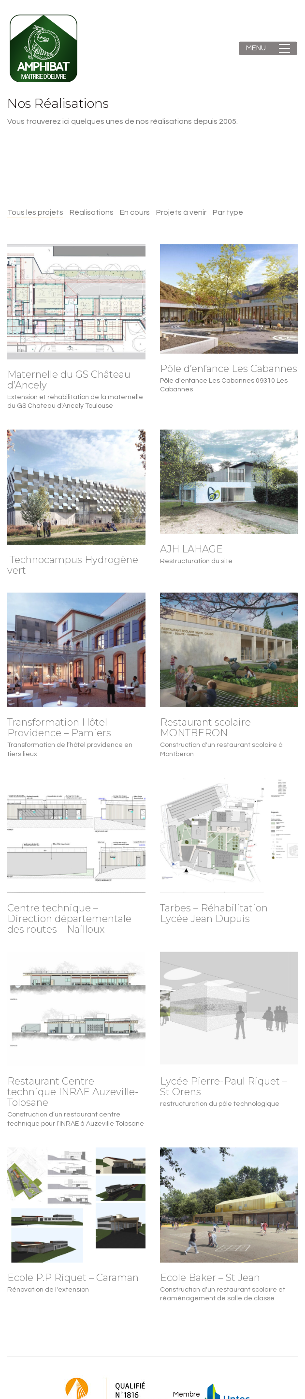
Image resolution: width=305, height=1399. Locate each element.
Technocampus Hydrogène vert (72, 565)
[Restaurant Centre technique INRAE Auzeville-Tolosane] (76, 1009)
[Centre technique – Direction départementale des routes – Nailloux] (76, 835)
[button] (268, 48)
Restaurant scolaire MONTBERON (205, 727)
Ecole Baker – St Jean (210, 1277)
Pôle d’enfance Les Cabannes (228, 368)
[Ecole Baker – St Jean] (229, 1205)
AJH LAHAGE (191, 549)
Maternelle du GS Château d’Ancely (69, 379)
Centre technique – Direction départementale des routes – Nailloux (69, 919)
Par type (228, 212)
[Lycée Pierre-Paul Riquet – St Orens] (229, 1009)
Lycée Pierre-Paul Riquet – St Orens (223, 1086)
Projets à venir (181, 212)
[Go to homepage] (43, 48)
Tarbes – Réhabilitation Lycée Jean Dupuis (214, 913)
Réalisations (92, 212)
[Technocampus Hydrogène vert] (76, 487)
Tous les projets (35, 212)
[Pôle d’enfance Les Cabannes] (229, 299)
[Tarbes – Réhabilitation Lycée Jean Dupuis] (229, 835)
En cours (135, 212)
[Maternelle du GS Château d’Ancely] (76, 301)
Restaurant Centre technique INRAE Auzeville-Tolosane (73, 1092)
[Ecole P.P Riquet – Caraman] (76, 1205)
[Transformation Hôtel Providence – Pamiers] (76, 650)
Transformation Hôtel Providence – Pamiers (59, 727)
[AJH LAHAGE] (229, 482)
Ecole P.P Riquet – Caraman (73, 1277)
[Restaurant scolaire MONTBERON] (229, 650)
